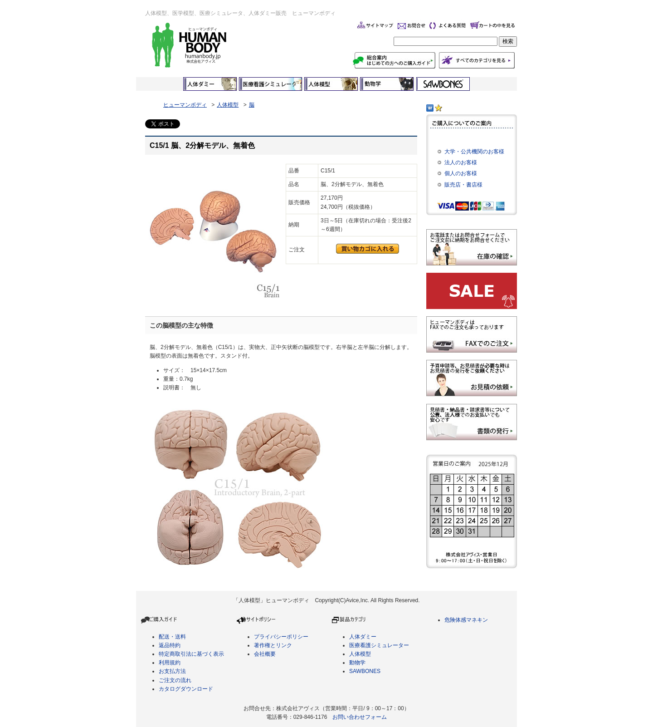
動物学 (357, 662)
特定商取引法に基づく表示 (191, 654)
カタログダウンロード (186, 689)
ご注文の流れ (175, 680)
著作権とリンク (273, 645)
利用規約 (169, 662)
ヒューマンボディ (185, 105)
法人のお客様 (460, 162)
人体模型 (228, 105)
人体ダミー (362, 637)
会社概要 (265, 654)
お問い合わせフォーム (359, 717)
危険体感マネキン (466, 620)
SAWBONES (364, 671)
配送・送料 (172, 637)
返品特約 (169, 645)
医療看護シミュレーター (379, 645)
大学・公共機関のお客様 (474, 151)
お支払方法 (172, 671)
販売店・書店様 (463, 185)
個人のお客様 (460, 173)
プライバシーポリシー (281, 637)
